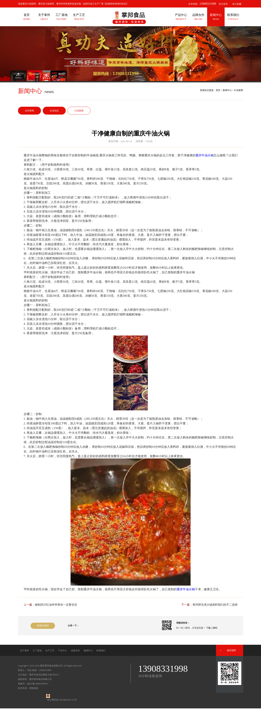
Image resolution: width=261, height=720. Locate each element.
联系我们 (100, 650)
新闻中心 (227, 90)
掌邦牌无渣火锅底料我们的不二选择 (215, 604)
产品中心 (62, 650)
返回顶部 (231, 650)
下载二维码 (211, 628)
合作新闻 (29, 110)
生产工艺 (49, 650)
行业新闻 (78, 110)
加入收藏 (236, 4)
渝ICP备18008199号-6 (37, 683)
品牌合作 (75, 650)
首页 (218, 90)
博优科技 (33, 688)
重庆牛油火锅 (205, 155)
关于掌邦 (24, 650)
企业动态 (54, 110)
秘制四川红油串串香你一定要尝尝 (56, 604)
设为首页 (223, 4)
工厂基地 (37, 650)
